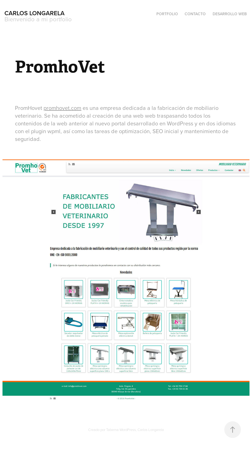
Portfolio (167, 14)
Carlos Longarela (34, 13)
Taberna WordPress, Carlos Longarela (135, 429)
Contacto (195, 14)
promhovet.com (62, 108)
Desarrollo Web (230, 14)
